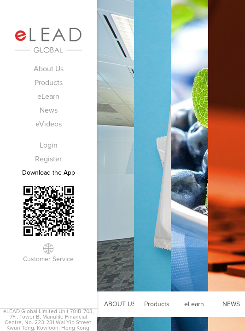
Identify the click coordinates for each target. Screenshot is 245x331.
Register (48, 159)
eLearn (48, 96)
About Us (49, 69)
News (49, 110)
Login (49, 145)
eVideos (48, 124)
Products (49, 82)
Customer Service (48, 259)
